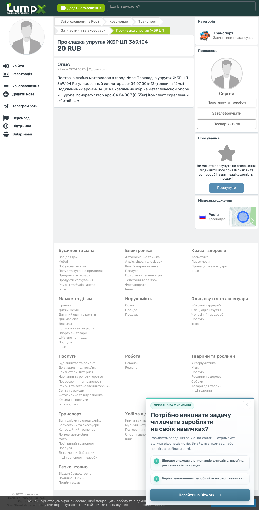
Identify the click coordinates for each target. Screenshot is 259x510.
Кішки (196, 367)
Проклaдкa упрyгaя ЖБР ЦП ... (142, 30)
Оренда (131, 310)
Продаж (131, 314)
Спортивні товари (73, 333)
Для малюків (68, 319)
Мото (63, 439)
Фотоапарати (135, 285)
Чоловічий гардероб (207, 314)
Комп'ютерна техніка (141, 266)
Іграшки (65, 305)
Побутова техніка (72, 266)
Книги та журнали (139, 420)
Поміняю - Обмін (71, 478)
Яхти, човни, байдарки (76, 453)
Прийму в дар (69, 482)
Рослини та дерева (206, 377)
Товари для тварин (206, 386)
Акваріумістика (203, 363)
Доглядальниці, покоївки (78, 367)
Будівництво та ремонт (77, 363)
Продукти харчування (76, 280)
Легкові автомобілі (73, 434)
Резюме (131, 367)
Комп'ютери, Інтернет (76, 372)
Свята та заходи (71, 390)
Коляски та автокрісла (76, 328)
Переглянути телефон (226, 102)
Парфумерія (200, 261)
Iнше (62, 289)
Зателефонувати (226, 113)
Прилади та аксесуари (209, 266)
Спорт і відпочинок (140, 434)
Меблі (63, 261)
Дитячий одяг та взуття (77, 314)
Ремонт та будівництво (77, 285)
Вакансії (131, 363)
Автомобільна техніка (142, 257)
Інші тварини (201, 390)
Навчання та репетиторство (81, 377)
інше (195, 324)
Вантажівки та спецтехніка (80, 420)
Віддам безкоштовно (75, 473)
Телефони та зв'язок (141, 280)
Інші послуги (69, 404)
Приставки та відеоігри (143, 275)
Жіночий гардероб (206, 305)
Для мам (65, 324)
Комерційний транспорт (78, 429)
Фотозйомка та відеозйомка (81, 395)
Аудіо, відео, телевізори (143, 261)
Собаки (197, 381)
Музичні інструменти (142, 425)
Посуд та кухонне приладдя (81, 271)
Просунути (226, 188)
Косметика (199, 257)
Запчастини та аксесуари (79, 425)
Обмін (130, 305)
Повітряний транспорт (77, 443)
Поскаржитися (226, 124)
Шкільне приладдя (73, 337)
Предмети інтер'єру (74, 275)
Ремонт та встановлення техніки (84, 386)
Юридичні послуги (73, 400)
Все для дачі (68, 257)
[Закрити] (247, 404)
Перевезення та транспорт (80, 381)
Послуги (131, 271)
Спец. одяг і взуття (206, 310)
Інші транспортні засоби (78, 457)
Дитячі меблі (69, 310)
